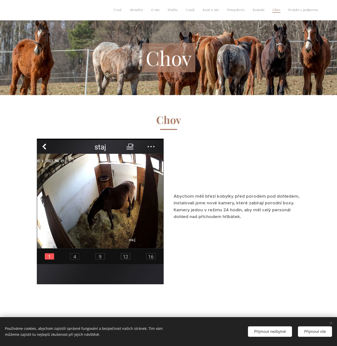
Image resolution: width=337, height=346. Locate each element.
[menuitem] (247, 10)
